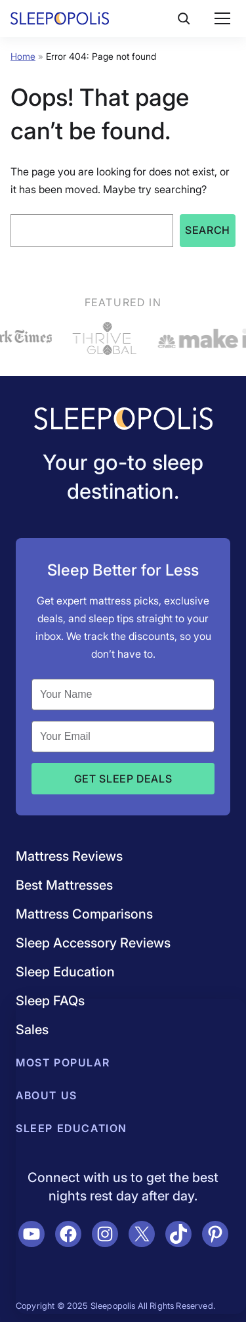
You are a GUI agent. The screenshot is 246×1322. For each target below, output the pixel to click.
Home (22, 56)
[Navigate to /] (123, 419)
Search (207, 230)
